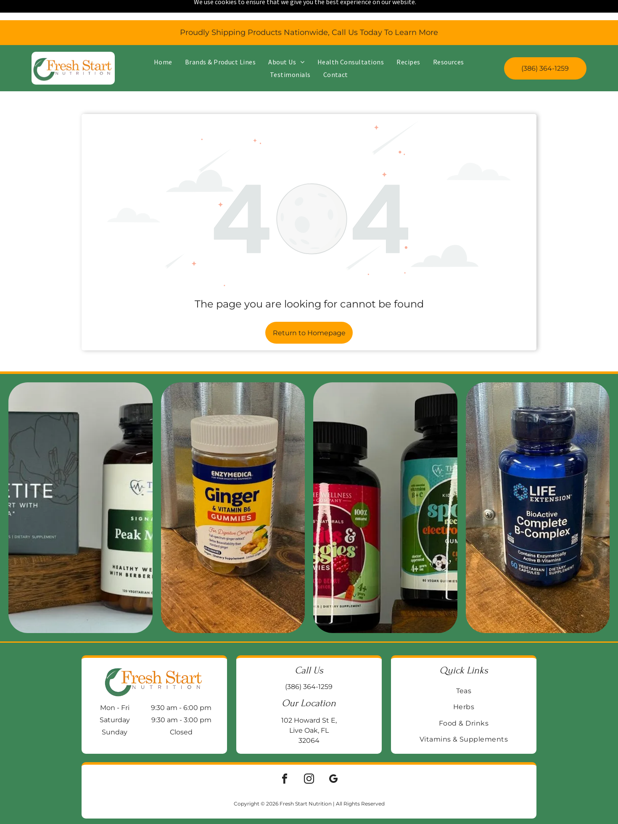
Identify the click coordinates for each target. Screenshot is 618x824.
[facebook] (284, 758)
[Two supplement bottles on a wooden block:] (80, 485)
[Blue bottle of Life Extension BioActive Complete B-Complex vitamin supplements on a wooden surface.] (538, 485)
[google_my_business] (333, 758)
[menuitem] (163, 41)
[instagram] (309, 758)
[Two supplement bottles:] (385, 485)
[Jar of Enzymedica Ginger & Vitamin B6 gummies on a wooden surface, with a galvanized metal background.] (233, 485)
